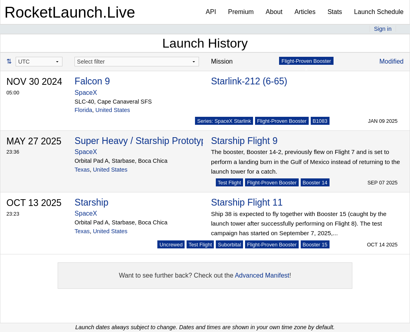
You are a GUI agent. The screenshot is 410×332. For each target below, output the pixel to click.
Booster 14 (315, 183)
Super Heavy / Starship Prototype (142, 141)
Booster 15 (315, 245)
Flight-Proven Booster (282, 121)
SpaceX (85, 92)
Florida (83, 110)
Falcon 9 (92, 81)
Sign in (383, 29)
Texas (82, 169)
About (274, 11)
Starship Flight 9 (244, 141)
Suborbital (229, 245)
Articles (304, 11)
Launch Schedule (379, 11)
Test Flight (229, 183)
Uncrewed (171, 245)
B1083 (320, 121)
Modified (392, 61)
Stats (335, 11)
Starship (91, 202)
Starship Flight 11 (247, 202)
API (211, 11)
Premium (241, 11)
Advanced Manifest (262, 275)
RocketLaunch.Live (69, 12)
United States (112, 110)
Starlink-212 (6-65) (249, 81)
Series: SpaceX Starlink (224, 121)
